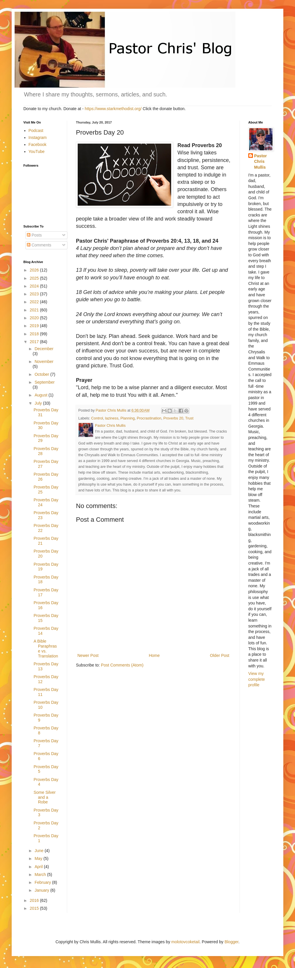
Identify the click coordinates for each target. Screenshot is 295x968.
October (42, 374)
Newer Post (87, 655)
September (44, 382)
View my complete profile (256, 679)
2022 (35, 301)
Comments (39, 245)
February (43, 882)
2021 (35, 310)
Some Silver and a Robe (44, 797)
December (43, 348)
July (38, 403)
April (39, 866)
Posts (34, 235)
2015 (35, 908)
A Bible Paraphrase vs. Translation (46, 648)
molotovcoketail (185, 941)
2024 (35, 286)
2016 (35, 900)
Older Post (219, 655)
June (39, 850)
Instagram (38, 137)
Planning (127, 418)
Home (154, 655)
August (41, 395)
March (40, 874)
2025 (35, 278)
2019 (35, 325)
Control (97, 418)
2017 (35, 341)
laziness (112, 418)
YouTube (37, 151)
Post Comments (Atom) (122, 665)
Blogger (231, 941)
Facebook (37, 144)
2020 (35, 317)
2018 (35, 334)
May (38, 858)
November (43, 361)
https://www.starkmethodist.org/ (113, 108)
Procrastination (149, 418)
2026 (35, 270)
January (42, 890)
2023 (35, 294)
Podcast (36, 130)
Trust (189, 418)
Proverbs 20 (173, 418)
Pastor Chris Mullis (260, 162)
